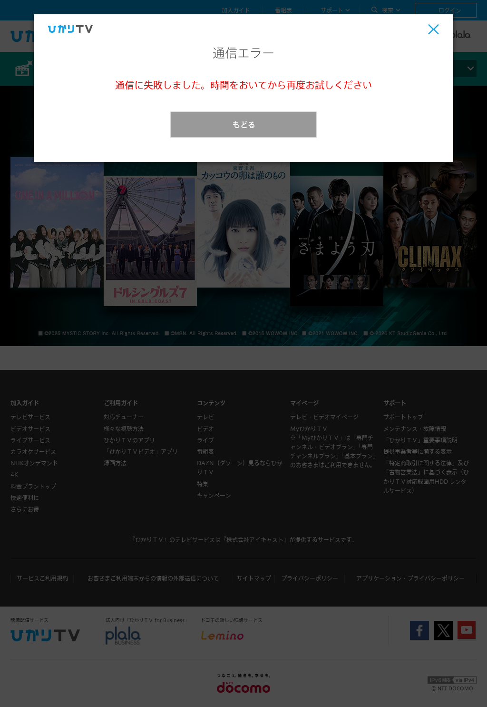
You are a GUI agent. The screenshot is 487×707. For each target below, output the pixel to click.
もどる (244, 124)
